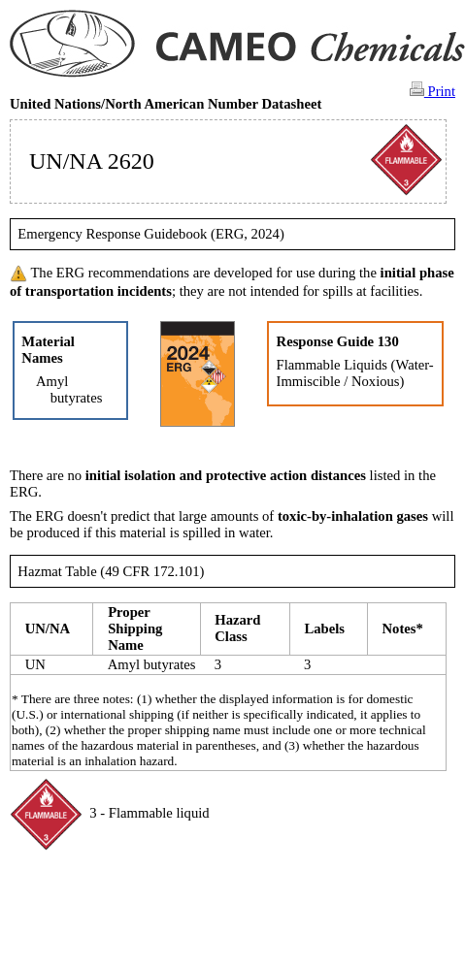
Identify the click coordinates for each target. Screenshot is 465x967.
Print (432, 90)
